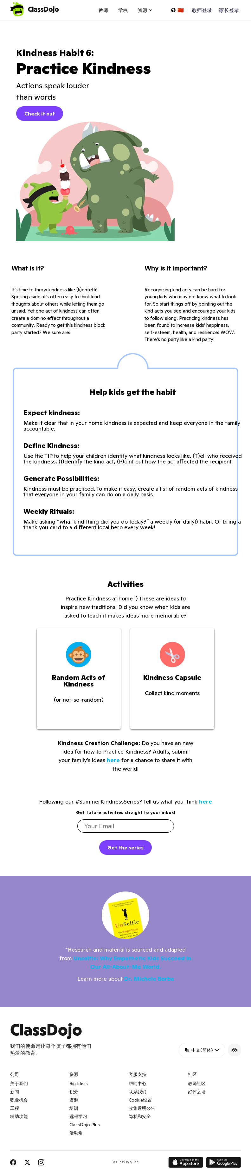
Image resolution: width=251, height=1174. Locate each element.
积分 (73, 1092)
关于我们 (19, 1083)
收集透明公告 (142, 1108)
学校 (123, 10)
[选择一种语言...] (177, 10)
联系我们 (137, 1092)
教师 (103, 10)
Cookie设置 (140, 1100)
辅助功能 (19, 1116)
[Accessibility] (234, 1050)
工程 (14, 1108)
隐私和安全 (140, 1116)
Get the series (125, 847)
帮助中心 (137, 1083)
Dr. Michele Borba (149, 978)
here (113, 760)
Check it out (39, 113)
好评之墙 (197, 1092)
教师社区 (197, 1083)
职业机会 (19, 1100)
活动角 (76, 1133)
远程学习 (78, 1116)
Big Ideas (78, 1083)
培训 (73, 1108)
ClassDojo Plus (84, 1124)
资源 (73, 1100)
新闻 (14, 1092)
